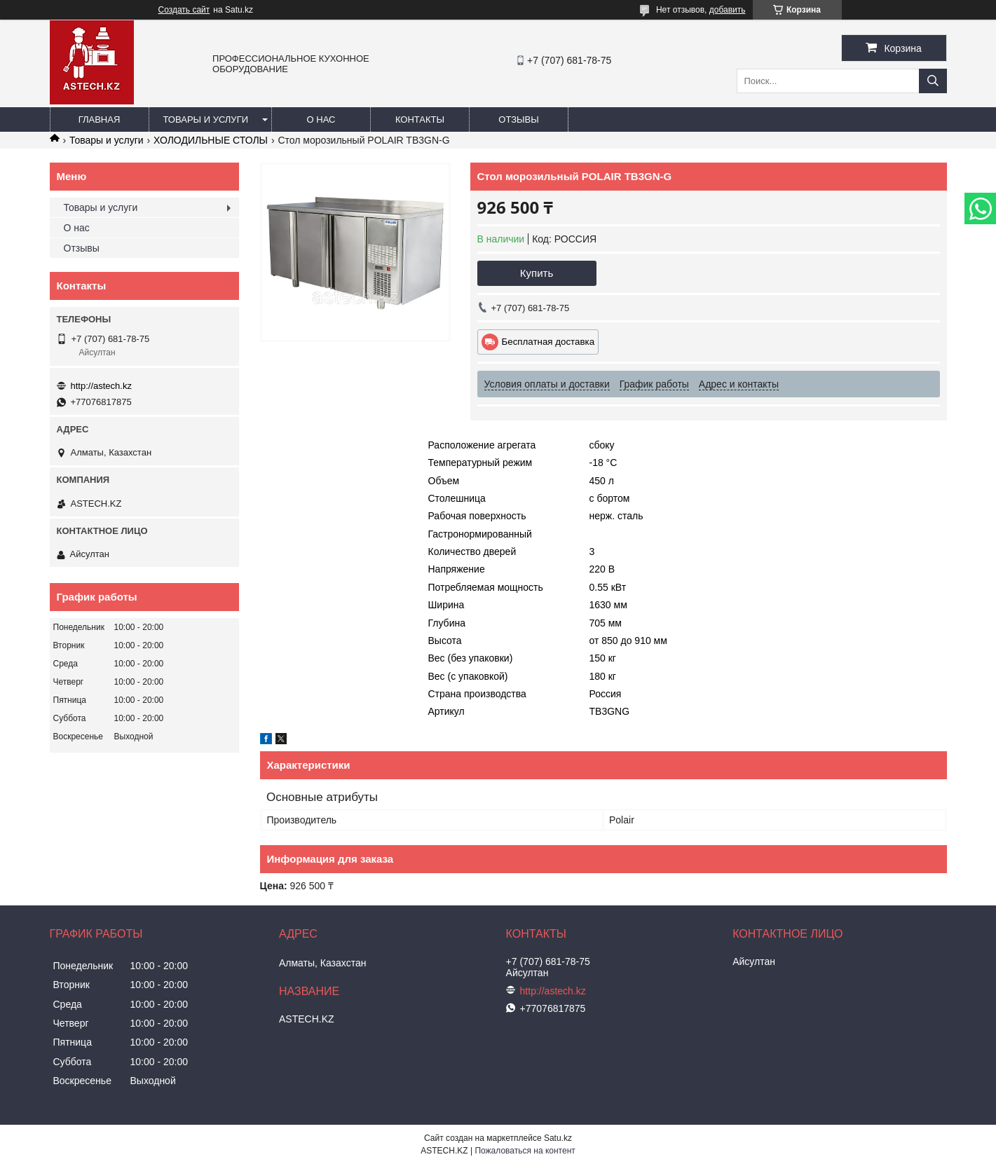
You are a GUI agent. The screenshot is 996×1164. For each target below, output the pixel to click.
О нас (321, 119)
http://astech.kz (101, 386)
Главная (100, 119)
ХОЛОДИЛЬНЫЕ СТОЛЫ (211, 140)
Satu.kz (558, 1138)
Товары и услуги (206, 119)
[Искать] (933, 81)
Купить (536, 273)
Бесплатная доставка (548, 341)
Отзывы (518, 119)
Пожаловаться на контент (525, 1151)
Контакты (419, 119)
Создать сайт (184, 10)
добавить (727, 10)
